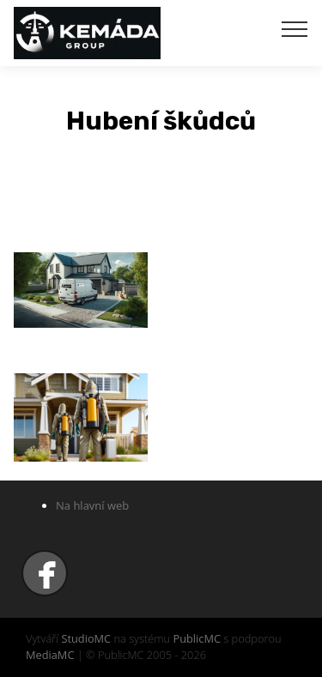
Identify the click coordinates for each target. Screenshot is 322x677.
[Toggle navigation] (295, 28)
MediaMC (50, 654)
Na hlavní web (92, 505)
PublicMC (197, 638)
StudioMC (86, 638)
